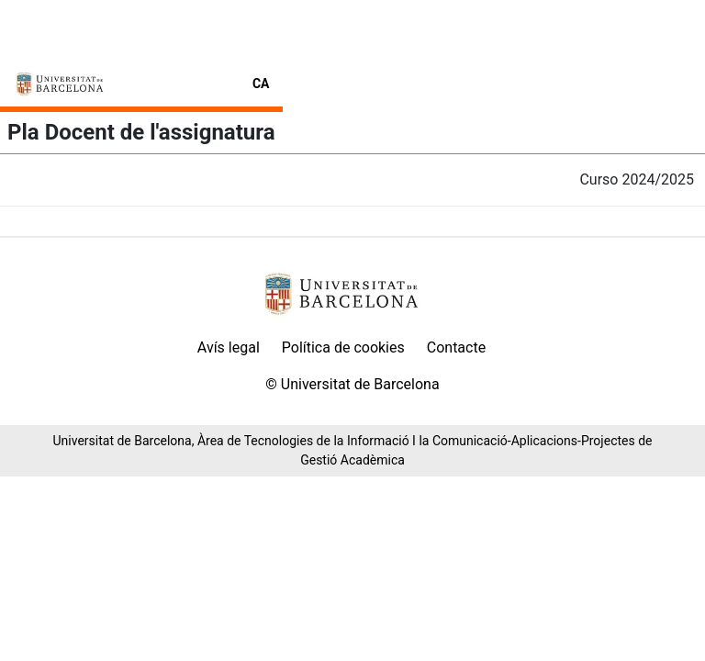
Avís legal (228, 347)
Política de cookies (343, 347)
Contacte (456, 347)
